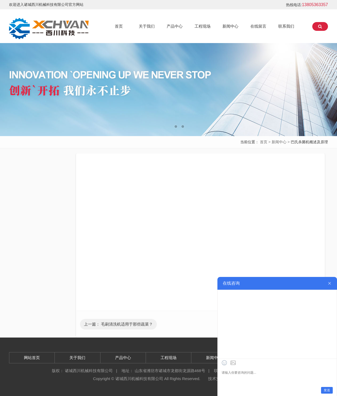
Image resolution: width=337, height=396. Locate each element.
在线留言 (258, 26)
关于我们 (147, 26)
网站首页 (32, 357)
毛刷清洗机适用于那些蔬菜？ (127, 324)
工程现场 (202, 26)
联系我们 (286, 26)
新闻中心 (230, 26)
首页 (119, 26)
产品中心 (175, 26)
